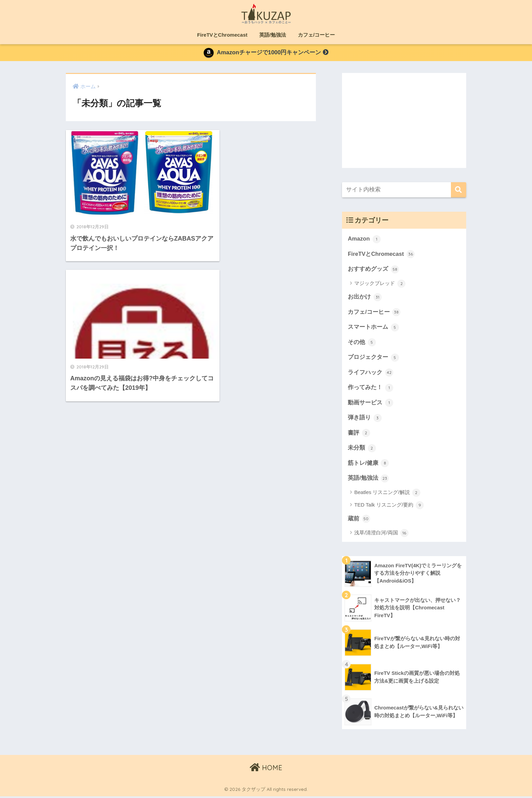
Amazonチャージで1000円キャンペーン (265, 53)
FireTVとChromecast (222, 35)
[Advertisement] (404, 120)
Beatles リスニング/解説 (387, 494)
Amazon (364, 240)
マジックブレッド (379, 284)
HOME (266, 769)
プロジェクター (373, 359)
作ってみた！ (370, 389)
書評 (359, 434)
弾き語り (365, 419)
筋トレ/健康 (368, 465)
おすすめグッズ (373, 270)
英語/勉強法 (272, 35)
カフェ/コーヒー (316, 35)
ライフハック (370, 374)
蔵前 (359, 520)
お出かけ (365, 298)
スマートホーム (373, 328)
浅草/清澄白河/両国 (381, 535)
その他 (362, 343)
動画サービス (370, 404)
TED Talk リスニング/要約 (389, 507)
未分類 (362, 449)
